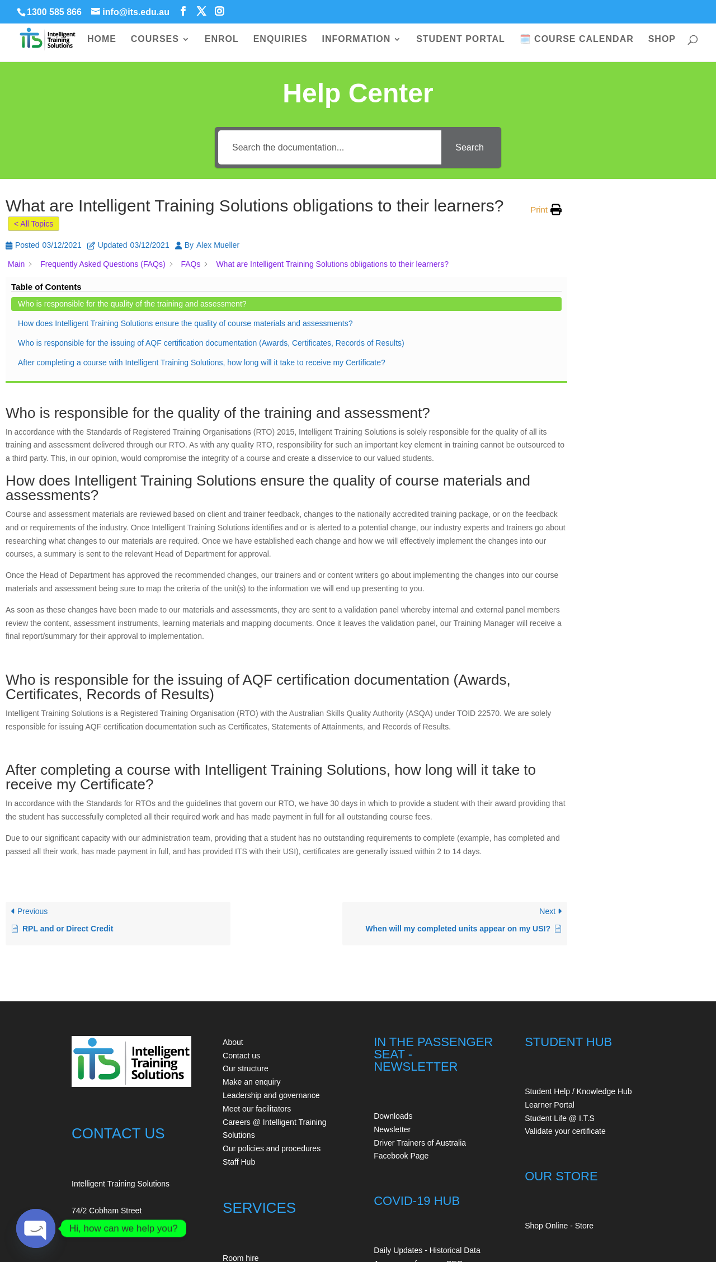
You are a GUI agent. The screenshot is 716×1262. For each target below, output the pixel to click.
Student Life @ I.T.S (560, 989)
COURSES (155, 39)
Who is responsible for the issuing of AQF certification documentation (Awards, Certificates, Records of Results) (639, 346)
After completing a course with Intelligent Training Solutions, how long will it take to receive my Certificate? (645, 406)
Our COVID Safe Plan (412, 1174)
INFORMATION (356, 39)
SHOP (662, 39)
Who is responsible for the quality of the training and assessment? (638, 236)
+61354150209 (98, 1193)
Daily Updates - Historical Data (427, 1121)
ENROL (222, 39)
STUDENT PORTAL (460, 39)
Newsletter (392, 1000)
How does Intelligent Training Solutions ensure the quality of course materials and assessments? (645, 285)
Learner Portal (549, 976)
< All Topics (33, 223)
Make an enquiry (252, 953)
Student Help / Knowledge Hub (578, 962)
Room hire (241, 1129)
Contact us (241, 926)
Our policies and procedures (272, 1019)
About (233, 913)
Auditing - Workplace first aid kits (279, 1142)
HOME (101, 39)
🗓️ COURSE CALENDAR (577, 39)
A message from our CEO (418, 1135)
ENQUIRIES (280, 39)
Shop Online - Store (559, 1097)
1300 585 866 (54, 12)
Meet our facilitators (257, 980)
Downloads (393, 987)
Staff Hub (239, 1033)
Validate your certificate (565, 1002)
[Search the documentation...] (329, 147)
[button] (546, 209)
